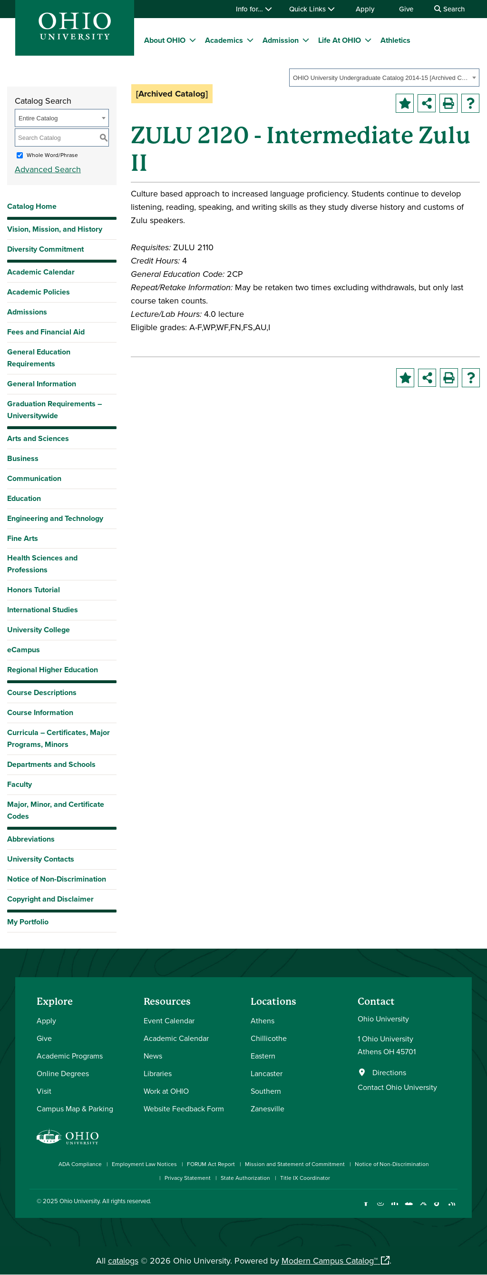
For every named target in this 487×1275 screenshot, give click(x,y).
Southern (266, 1091)
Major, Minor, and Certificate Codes (55, 810)
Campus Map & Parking (75, 1108)
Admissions (27, 311)
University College (38, 629)
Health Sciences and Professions (42, 563)
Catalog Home (32, 206)
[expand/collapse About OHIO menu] (192, 40)
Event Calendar (169, 1020)
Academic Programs (70, 1055)
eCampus (23, 649)
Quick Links (312, 9)
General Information (41, 383)
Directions (389, 1072)
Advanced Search (48, 169)
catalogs (123, 1260)
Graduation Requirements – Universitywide (54, 409)
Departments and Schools (51, 764)
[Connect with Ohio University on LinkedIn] (394, 1208)
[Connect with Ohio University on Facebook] (366, 1208)
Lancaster (266, 1073)
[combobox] (384, 78)
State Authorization (245, 1178)
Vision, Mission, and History (54, 229)
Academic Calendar (41, 271)
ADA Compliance (80, 1164)
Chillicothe (269, 1038)
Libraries (158, 1073)
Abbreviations (31, 839)
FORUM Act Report (211, 1164)
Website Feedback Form (184, 1108)
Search (449, 9)
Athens (262, 1020)
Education (24, 498)
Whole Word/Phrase (52, 155)
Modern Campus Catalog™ (330, 1260)
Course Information (40, 712)
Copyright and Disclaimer (50, 898)
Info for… (254, 9)
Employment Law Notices (144, 1164)
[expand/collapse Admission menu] (306, 40)
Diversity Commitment (45, 249)
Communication (34, 478)
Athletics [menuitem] (395, 40)
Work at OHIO (166, 1091)
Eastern (263, 1055)
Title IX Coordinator (305, 1178)
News (153, 1055)
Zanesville (267, 1108)
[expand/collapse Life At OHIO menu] (368, 40)
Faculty (19, 784)
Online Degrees (63, 1073)
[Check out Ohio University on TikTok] (437, 1208)
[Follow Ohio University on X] (423, 1208)
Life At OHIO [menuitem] (339, 40)
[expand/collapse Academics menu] (250, 40)
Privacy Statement (188, 1178)
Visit (44, 1091)
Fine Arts (22, 538)
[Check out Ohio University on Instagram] (380, 1208)
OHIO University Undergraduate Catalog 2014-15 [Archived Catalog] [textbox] (381, 77)
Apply (365, 9)
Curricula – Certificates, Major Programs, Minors (58, 738)
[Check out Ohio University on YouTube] (409, 1208)
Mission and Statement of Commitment (295, 1164)
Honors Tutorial (33, 589)
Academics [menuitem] (224, 40)
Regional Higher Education (52, 669)
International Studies (42, 609)
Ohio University (79, 1201)
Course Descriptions (42, 692)
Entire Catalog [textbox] (38, 118)
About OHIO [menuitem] (164, 40)
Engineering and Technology (55, 518)
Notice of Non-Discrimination (56, 878)
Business (23, 458)
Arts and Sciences (38, 438)
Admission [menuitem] (281, 40)
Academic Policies (38, 291)
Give (406, 9)
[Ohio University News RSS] (452, 1208)
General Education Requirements (38, 357)
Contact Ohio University (397, 1087)
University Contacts (40, 858)
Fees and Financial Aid (46, 331)
